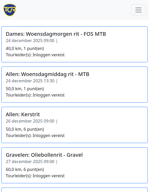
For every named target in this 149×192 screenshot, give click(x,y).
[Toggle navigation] (138, 10)
